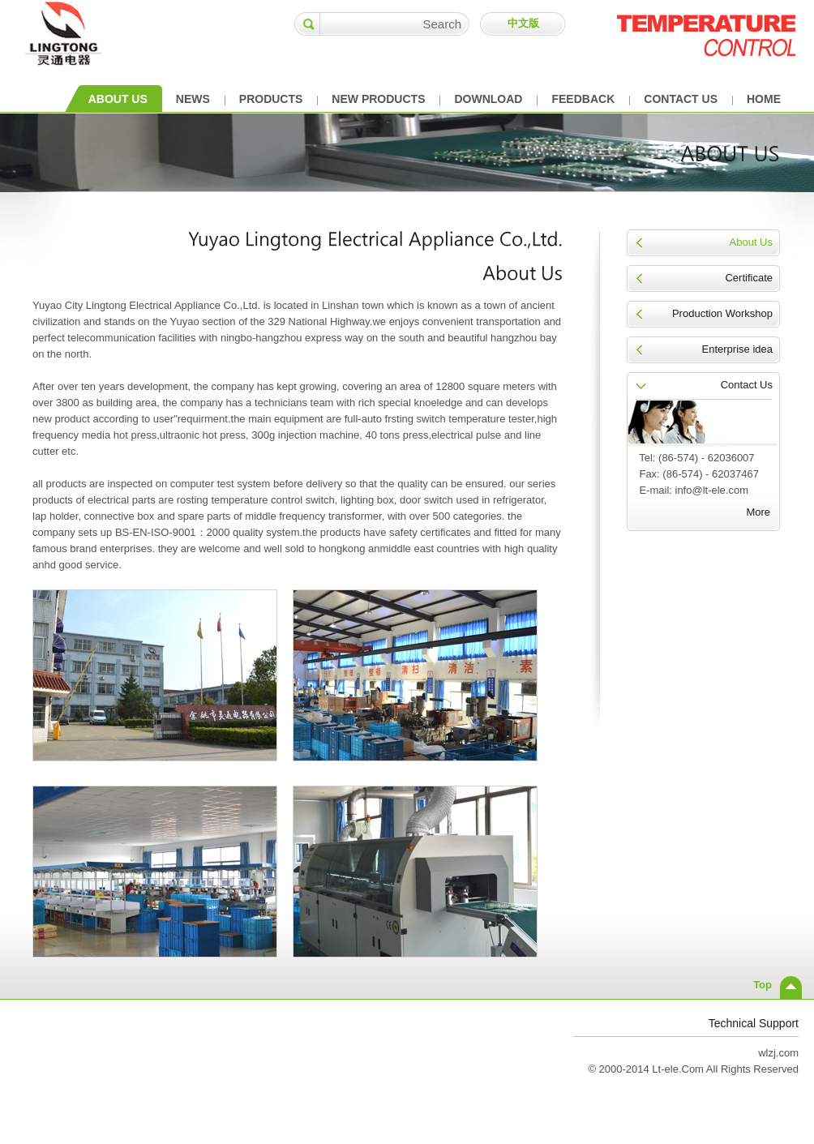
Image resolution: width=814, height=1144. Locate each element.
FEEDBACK (583, 98)
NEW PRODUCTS (378, 98)
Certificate (749, 278)
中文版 (523, 23)
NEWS (193, 98)
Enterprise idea (737, 349)
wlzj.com (778, 1053)
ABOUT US (118, 98)
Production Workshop (722, 313)
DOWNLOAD (488, 98)
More (758, 512)
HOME (764, 98)
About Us (751, 242)
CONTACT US (681, 98)
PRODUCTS (271, 98)
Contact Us (747, 385)
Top (762, 985)
